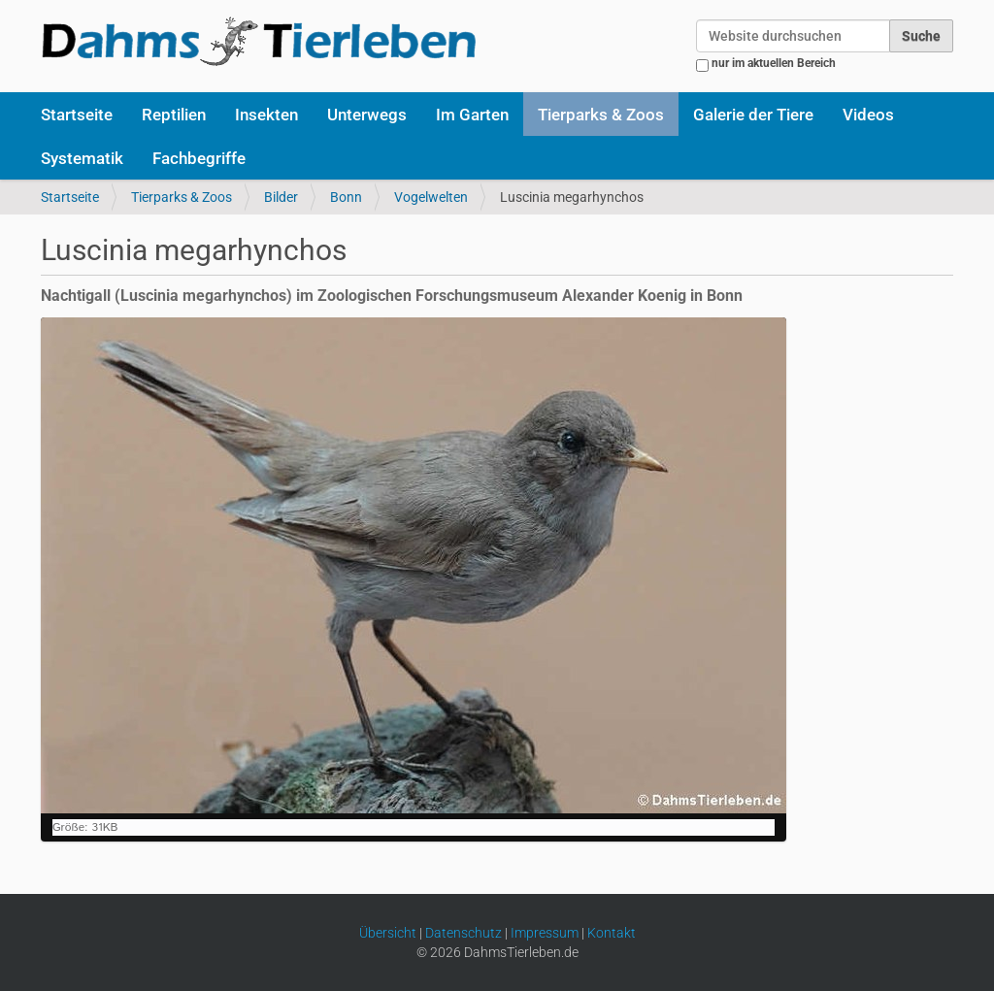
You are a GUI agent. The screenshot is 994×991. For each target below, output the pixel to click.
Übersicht (387, 933)
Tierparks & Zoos (601, 114)
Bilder (281, 197)
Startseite (77, 114)
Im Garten (472, 114)
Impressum (545, 933)
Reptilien (174, 114)
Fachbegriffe (199, 158)
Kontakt (611, 933)
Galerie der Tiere (753, 114)
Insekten (266, 114)
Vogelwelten (431, 197)
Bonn (346, 197)
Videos (868, 114)
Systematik (82, 158)
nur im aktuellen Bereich (774, 63)
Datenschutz (463, 933)
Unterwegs (367, 114)
